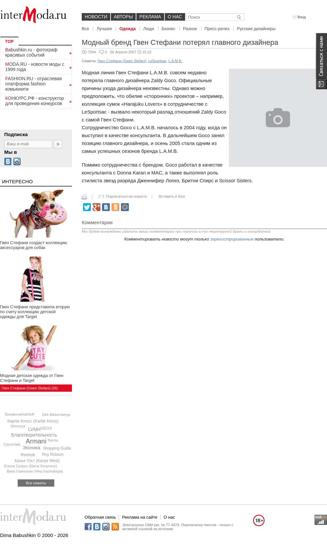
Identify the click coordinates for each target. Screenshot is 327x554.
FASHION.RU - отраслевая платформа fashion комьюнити (33, 84)
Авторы (123, 16)
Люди (148, 28)
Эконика (31, 447)
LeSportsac (157, 61)
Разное (190, 28)
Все (85, 28)
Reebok (28, 454)
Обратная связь (100, 517)
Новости (96, 16)
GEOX (46, 428)
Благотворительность (34, 435)
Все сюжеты (36, 483)
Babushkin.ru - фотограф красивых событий (31, 52)
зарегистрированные (231, 239)
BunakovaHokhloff (19, 414)
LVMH (34, 429)
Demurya (17, 426)
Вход (299, 17)
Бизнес (169, 28)
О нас (175, 16)
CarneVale (12, 444)
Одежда (127, 28)
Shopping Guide (57, 448)
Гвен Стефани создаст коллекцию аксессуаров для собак (33, 245)
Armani (36, 441)
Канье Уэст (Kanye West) (37, 460)
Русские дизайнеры (256, 28)
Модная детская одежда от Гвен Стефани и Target (31, 378)
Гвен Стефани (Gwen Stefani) (121, 61)
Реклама (150, 16)
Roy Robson (52, 454)
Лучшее (104, 28)
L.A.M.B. (175, 61)
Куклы (53, 440)
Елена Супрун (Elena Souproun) (30, 466)
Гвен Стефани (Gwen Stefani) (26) (30, 388)
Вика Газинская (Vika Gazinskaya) (35, 471)
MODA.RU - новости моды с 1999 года (34, 67)
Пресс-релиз (217, 28)
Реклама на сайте (139, 517)
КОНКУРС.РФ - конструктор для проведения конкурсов (34, 101)
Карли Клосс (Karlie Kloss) (33, 421)
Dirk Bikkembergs (56, 415)
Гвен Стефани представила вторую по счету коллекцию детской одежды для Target (35, 311)
